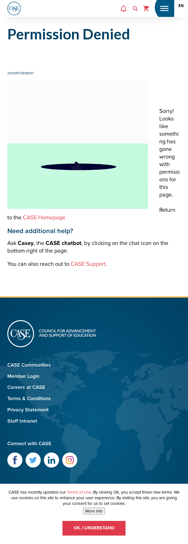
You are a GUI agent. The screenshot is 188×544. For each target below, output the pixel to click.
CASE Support (88, 264)
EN (181, 5)
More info (94, 511)
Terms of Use (79, 492)
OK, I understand (94, 528)
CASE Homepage (44, 217)
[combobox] (181, 5)
